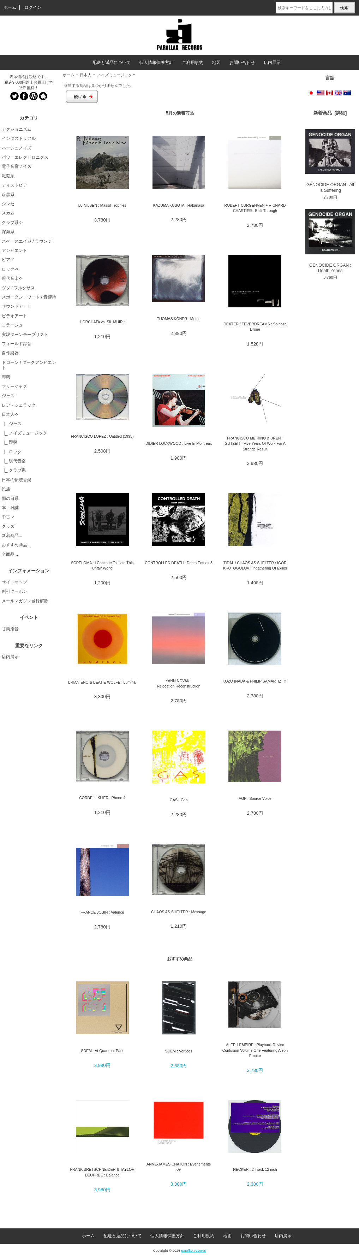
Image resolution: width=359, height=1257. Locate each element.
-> (10, 414)
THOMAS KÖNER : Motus (179, 319)
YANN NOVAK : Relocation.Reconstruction (178, 683)
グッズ (8, 526)
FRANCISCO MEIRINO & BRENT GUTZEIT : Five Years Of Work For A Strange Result (255, 443)
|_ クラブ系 (14, 470)
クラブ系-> (12, 222)
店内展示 (272, 62)
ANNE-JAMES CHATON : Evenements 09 (178, 1167)
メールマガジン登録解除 (25, 600)
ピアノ (8, 259)
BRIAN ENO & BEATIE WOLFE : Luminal (102, 682)
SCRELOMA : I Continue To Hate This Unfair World (102, 565)
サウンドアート (16, 306)
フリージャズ (14, 386)
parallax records (193, 1250)
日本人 (85, 75)
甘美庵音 (10, 628)
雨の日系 (10, 498)
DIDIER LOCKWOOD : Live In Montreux (178, 443)
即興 (6, 376)
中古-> (8, 516)
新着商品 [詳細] (330, 113)
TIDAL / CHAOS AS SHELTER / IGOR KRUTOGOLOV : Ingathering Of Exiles (255, 565)
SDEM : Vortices (178, 1051)
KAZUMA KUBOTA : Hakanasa (178, 205)
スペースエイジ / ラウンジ (27, 241)
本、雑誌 (10, 507)
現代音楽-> (12, 278)
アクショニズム (16, 129)
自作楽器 (10, 352)
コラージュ (12, 325)
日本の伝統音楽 (16, 479)
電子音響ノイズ (16, 166)
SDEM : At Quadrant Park (102, 1051)
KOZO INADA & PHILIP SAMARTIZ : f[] (254, 681)
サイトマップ (14, 582)
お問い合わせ (242, 62)
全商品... (10, 554)
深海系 (8, 231)
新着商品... (12, 535)
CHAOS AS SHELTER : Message (178, 912)
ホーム (10, 7)
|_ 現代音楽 (14, 461)
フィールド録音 (16, 343)
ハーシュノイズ (16, 148)
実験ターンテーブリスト (25, 334)
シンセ (8, 203)
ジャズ (8, 395)
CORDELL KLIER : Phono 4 (102, 798)
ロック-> (10, 269)
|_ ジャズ (12, 423)
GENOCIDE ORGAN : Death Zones (330, 241)
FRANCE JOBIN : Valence (102, 912)
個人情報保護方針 (156, 62)
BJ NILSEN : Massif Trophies (102, 205)
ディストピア (14, 185)
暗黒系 (8, 194)
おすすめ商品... (16, 544)
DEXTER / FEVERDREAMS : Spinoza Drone (255, 326)
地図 (216, 62)
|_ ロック (12, 451)
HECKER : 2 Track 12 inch (255, 1169)
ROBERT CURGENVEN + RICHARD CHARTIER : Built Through (255, 208)
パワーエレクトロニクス (25, 157)
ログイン (32, 7)
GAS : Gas (178, 800)
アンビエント (14, 250)
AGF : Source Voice (255, 798)
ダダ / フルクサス (18, 287)
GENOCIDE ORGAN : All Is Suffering (330, 161)
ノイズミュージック (114, 75)
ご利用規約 (192, 62)
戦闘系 (8, 175)
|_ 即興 (9, 442)
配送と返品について (111, 62)
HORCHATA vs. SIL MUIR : (102, 322)
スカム (8, 213)
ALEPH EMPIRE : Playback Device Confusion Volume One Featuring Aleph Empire (255, 1050)
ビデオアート (14, 315)
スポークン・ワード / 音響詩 (29, 297)
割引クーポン (14, 591)
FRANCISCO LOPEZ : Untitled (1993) (102, 436)
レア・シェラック (19, 405)
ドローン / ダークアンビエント (29, 365)
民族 (6, 488)
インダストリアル (19, 138)
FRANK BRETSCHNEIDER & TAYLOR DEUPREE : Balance (102, 1172)
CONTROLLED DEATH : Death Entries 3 (178, 563)
